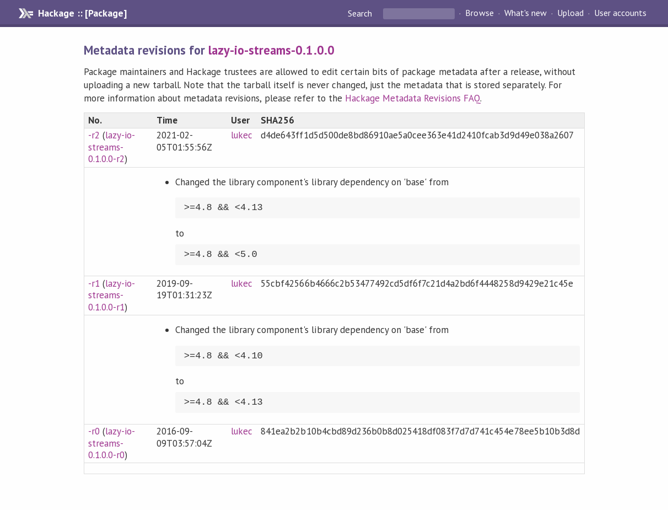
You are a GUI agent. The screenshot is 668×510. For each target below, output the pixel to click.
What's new (525, 13)
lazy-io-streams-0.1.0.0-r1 (111, 295)
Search (361, 13)
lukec (241, 135)
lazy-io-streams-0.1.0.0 (271, 50)
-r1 (94, 283)
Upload (570, 13)
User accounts (620, 13)
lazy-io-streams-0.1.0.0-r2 (111, 147)
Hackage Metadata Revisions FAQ (412, 98)
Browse (479, 13)
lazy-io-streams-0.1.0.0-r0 (111, 443)
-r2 (94, 135)
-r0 (94, 431)
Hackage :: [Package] (82, 13)
